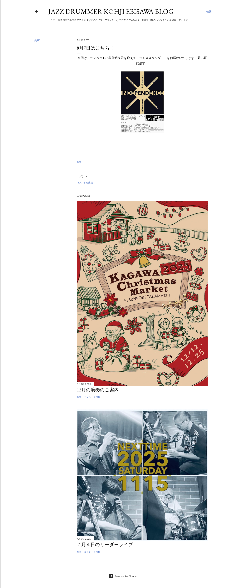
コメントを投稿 (85, 182)
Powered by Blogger (123, 576)
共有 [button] (37, 40)
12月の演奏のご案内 (98, 390)
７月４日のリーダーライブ (105, 544)
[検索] (209, 11)
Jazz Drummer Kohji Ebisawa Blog (111, 11)
